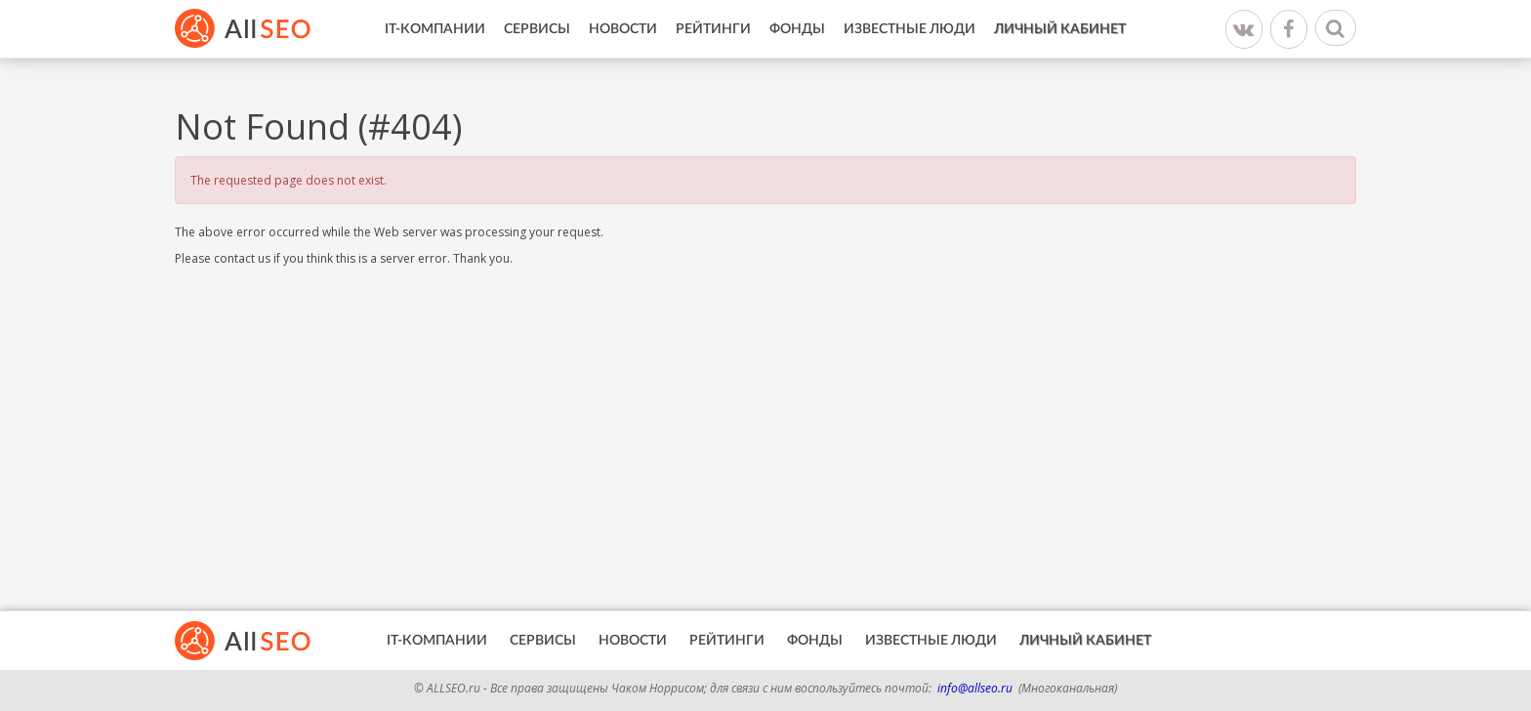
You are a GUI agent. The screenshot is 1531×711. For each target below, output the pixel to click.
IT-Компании (435, 29)
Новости (623, 29)
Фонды (797, 29)
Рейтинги (713, 29)
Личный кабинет (1060, 29)
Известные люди (909, 29)
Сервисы (537, 29)
